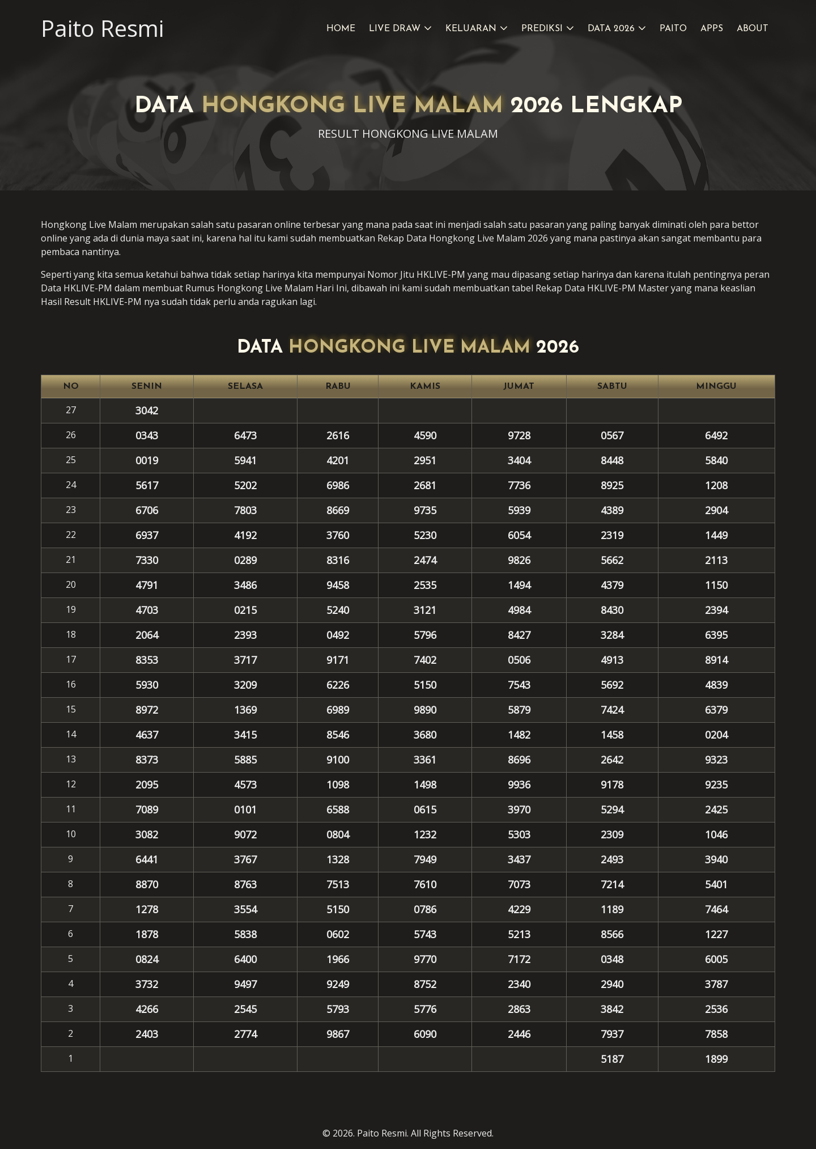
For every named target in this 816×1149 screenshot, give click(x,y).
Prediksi (542, 28)
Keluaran (470, 28)
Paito (673, 28)
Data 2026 (611, 28)
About (752, 28)
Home (340, 28)
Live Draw (394, 28)
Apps (711, 28)
